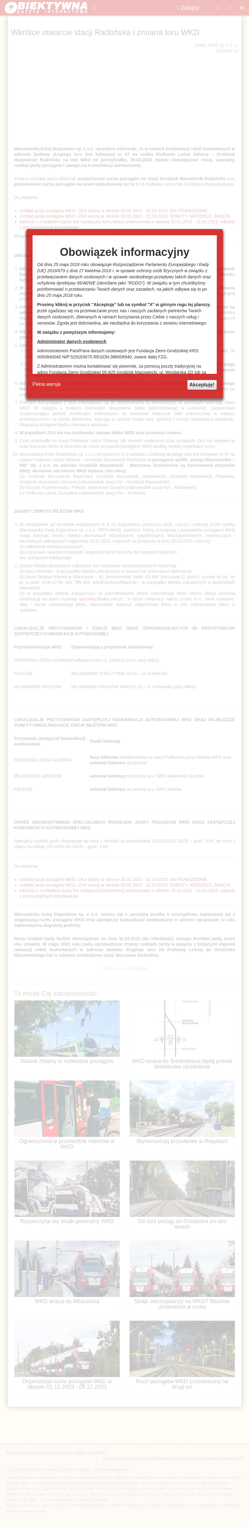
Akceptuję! (202, 384)
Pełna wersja (47, 384)
